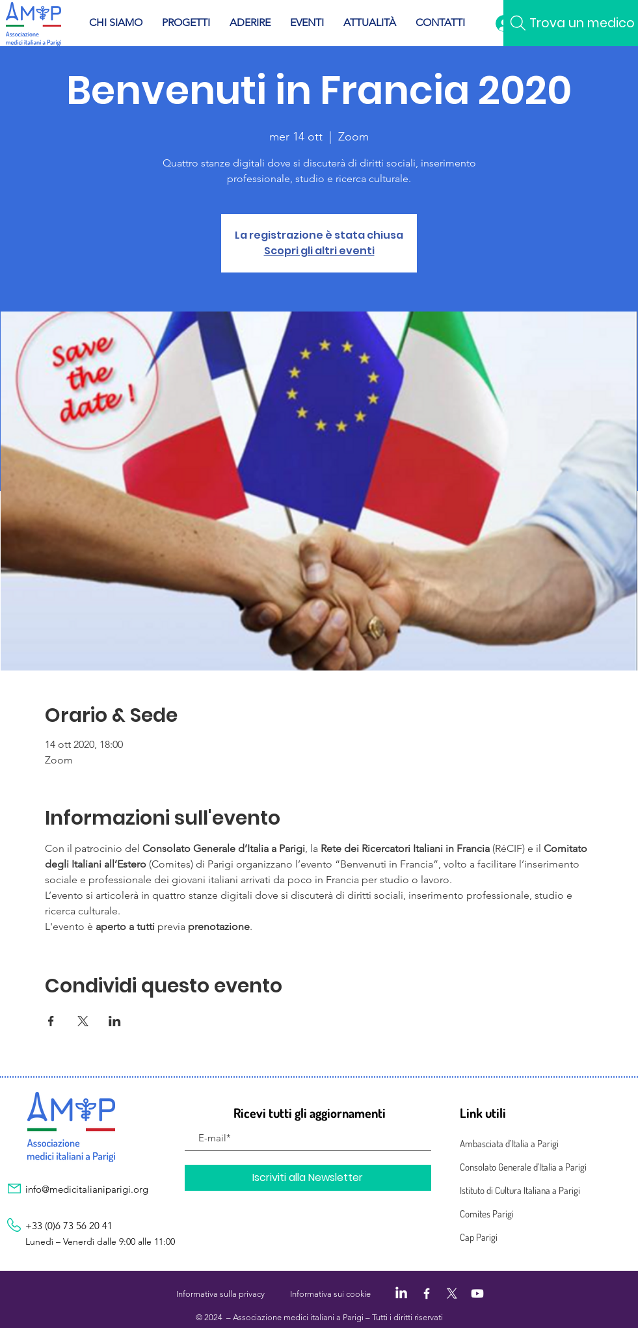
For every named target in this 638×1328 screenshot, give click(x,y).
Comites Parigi (487, 1214)
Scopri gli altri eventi (319, 250)
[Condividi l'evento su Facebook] (51, 1021)
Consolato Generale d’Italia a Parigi (523, 1167)
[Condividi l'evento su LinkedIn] (115, 1021)
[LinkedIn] (401, 1293)
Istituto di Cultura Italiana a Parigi (520, 1190)
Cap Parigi (479, 1237)
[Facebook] (426, 1293)
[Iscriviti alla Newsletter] (308, 1178)
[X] (452, 1293)
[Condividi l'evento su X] (83, 1021)
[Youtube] (477, 1293)
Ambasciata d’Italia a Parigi (509, 1143)
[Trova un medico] (570, 23)
